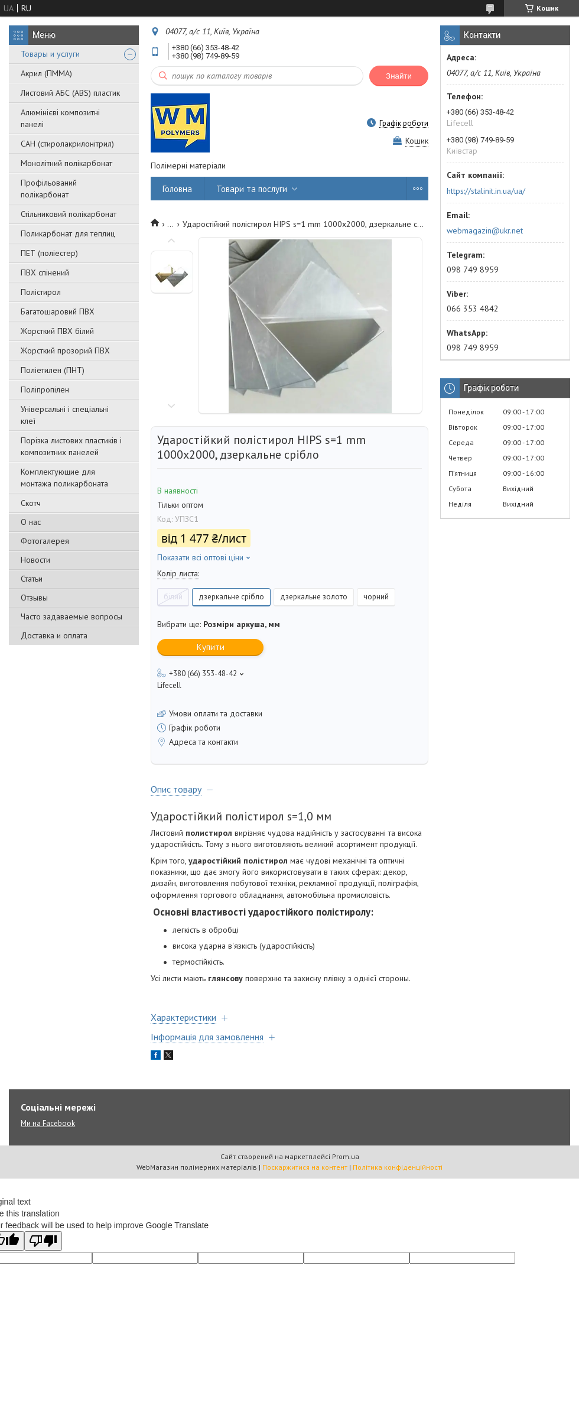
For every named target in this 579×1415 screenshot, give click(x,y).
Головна (177, 188)
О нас (31, 522)
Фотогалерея (45, 541)
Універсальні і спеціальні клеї (65, 415)
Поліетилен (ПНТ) (52, 370)
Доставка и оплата (54, 635)
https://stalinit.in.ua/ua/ (486, 191)
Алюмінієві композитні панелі (60, 118)
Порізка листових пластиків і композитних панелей (71, 446)
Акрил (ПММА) (46, 73)
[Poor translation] (43, 1241)
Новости (35, 559)
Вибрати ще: (218, 624)
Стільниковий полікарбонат (68, 214)
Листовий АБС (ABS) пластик (70, 92)
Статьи (32, 578)
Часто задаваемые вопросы (71, 616)
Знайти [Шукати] (399, 76)
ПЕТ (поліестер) (49, 253)
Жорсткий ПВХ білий (57, 331)
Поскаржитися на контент (304, 1167)
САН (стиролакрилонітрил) (67, 143)
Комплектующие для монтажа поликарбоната (64, 477)
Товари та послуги (251, 188)
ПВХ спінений (45, 272)
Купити (211, 647)
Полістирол (41, 292)
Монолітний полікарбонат (66, 163)
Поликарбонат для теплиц (68, 233)
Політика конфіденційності (398, 1167)
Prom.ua (345, 1156)
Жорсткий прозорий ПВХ (65, 350)
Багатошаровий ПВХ (58, 311)
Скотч (31, 503)
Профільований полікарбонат (49, 188)
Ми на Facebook (48, 1123)
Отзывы (34, 597)
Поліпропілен (45, 389)
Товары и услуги (50, 53)
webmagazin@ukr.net (485, 230)
